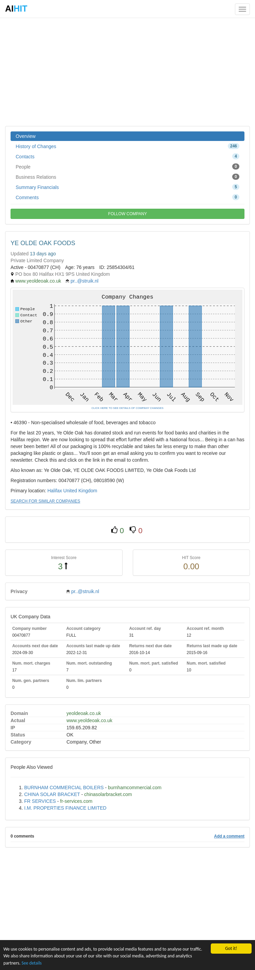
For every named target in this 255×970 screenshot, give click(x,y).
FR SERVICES (40, 801)
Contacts (127, 156)
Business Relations (127, 177)
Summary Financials (127, 187)
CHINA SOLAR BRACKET (52, 794)
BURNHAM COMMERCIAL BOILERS (64, 787)
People (127, 166)
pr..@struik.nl (84, 281)
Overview (25, 136)
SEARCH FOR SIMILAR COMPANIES (45, 501)
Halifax (54, 490)
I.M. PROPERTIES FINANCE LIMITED (65, 808)
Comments (127, 197)
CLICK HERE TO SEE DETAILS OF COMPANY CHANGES (127, 408)
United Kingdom (80, 490)
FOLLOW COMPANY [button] (127, 213)
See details (31, 963)
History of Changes (127, 146)
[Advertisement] (127, 71)
